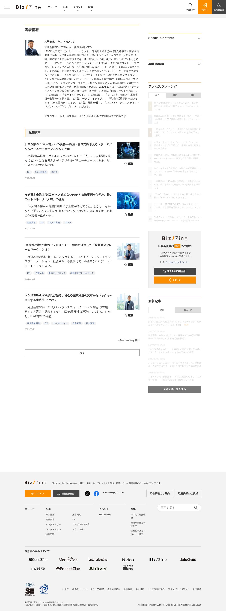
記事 (65, 7)
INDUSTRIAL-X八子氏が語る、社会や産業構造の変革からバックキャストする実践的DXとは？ (68, 298)
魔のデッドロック (57, 273)
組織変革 (31, 222)
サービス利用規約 (156, 589)
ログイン (174, 280)
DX (28, 172)
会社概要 (140, 589)
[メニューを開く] (7, 7)
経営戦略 (76, 514)
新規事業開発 (33, 323)
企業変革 (39, 273)
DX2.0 (54, 172)
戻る (82, 352)
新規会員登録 (174, 271)
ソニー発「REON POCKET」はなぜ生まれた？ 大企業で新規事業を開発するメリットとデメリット (177, 207)
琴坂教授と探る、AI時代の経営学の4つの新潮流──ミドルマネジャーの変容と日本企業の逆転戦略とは (177, 158)
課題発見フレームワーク (82, 273)
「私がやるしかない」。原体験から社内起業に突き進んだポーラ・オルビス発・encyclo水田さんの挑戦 (177, 132)
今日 (157, 95)
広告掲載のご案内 (160, 493)
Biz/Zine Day (105, 514)
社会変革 (90, 323)
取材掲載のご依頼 (188, 493)
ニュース (53, 7)
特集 (90, 7)
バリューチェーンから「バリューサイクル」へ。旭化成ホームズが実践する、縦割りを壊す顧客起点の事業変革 (177, 145)
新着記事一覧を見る (175, 389)
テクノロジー (78, 529)
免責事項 (128, 589)
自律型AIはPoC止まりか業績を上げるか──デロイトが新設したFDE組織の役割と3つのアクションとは (177, 119)
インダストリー (53, 524)
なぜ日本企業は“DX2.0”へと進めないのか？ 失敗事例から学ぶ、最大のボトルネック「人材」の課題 (68, 197)
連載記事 (50, 534)
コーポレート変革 (80, 524)
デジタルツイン (60, 323)
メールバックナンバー (174, 262)
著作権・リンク (79, 589)
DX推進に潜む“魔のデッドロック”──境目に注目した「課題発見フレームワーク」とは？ (68, 247)
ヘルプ (65, 589)
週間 (175, 95)
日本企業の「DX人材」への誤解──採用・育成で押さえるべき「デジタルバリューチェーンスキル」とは (68, 146)
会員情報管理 (113, 589)
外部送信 (197, 589)
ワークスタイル (53, 529)
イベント (78, 7)
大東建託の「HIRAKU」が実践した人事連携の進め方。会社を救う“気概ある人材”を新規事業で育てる (177, 184)
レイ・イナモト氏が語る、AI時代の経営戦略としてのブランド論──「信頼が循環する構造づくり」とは (177, 171)
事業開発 (50, 514)
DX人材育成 (41, 172)
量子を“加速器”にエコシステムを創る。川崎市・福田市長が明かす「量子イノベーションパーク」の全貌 (177, 106)
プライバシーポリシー (178, 589)
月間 (192, 95)
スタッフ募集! (97, 589)
